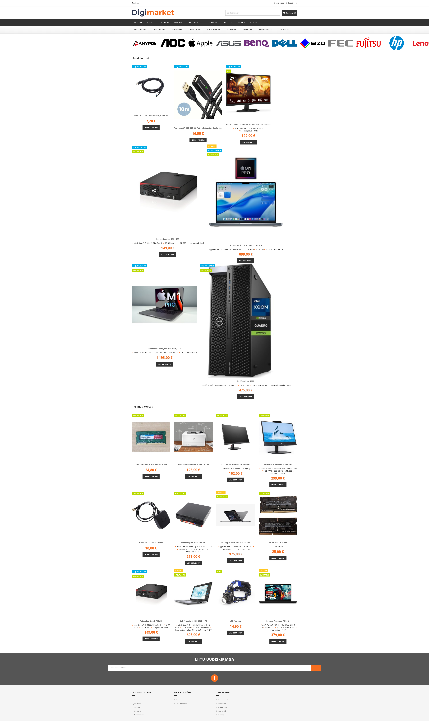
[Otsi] (252, 13)
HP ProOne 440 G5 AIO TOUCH (278, 464)
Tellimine (136, 707)
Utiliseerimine (138, 715)
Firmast (178, 700)
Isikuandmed (223, 700)
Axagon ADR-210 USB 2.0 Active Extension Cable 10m (198, 128)
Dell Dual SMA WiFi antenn (151, 542)
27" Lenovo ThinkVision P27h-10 (235, 464)
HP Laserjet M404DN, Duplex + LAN (193, 464)
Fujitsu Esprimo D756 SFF (167, 239)
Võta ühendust (181, 703)
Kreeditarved (223, 707)
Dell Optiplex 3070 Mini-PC (193, 542)
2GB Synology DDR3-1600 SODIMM (151, 464)
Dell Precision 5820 (245, 381)
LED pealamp (235, 621)
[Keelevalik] (137, 3)
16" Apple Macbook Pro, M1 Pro (235, 542)
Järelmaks (137, 703)
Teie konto (223, 692)
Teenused (137, 700)
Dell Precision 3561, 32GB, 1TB (193, 621)
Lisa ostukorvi (151, 127)
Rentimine (137, 711)
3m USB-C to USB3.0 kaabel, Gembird (151, 115)
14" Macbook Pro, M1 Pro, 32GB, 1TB (246, 245)
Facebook (214, 678)
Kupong (221, 715)
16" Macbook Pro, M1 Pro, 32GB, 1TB (164, 348)
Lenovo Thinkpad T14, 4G (277, 621)
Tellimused (222, 703)
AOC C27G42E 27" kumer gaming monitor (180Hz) (248, 124)
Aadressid (222, 711)
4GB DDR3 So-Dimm (278, 542)
